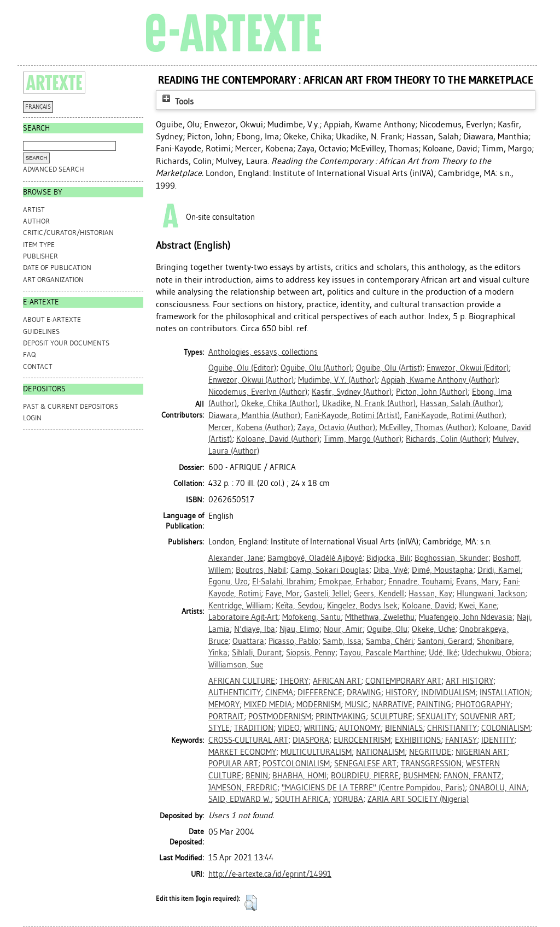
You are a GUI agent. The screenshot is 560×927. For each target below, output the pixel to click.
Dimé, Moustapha (442, 570)
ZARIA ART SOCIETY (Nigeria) (418, 799)
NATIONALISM (380, 752)
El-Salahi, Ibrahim (283, 581)
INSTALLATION (505, 692)
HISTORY (401, 692)
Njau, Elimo (299, 629)
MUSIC (356, 704)
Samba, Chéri (389, 641)
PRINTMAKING (341, 716)
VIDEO (289, 728)
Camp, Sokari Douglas (329, 570)
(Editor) (242, 368)
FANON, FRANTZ (472, 776)
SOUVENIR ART (486, 716)
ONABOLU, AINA (498, 788)
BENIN (257, 776)
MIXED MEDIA (268, 704)
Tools (177, 101)
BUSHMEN (421, 776)
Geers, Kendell (379, 594)
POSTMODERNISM (279, 716)
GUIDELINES (41, 331)
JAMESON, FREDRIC (242, 788)
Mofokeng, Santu (311, 617)
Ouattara (248, 641)
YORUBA (348, 799)
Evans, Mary (477, 581)
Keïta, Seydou (299, 606)
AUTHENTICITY (234, 692)
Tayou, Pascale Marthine (382, 653)
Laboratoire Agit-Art (243, 617)
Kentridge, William (239, 606)
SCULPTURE (391, 716)
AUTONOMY (360, 728)
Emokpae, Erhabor (351, 581)
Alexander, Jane (235, 558)
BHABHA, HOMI (299, 776)
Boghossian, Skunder (451, 558)
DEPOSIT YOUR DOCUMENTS (66, 343)
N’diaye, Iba (254, 629)
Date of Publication (57, 267)
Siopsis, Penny (310, 653)
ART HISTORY (469, 681)
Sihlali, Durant (257, 653)
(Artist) (389, 368)
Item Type (39, 244)
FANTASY (461, 740)
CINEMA (279, 692)
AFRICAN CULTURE (241, 681)
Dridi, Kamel (499, 570)
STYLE (219, 728)
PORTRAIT (226, 716)
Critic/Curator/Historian (68, 232)
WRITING (319, 728)
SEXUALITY (436, 716)
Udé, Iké (443, 653)
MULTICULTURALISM (316, 752)
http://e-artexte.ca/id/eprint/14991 (269, 874)
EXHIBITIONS (418, 740)
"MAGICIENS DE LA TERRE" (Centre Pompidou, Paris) (373, 788)
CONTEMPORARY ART (403, 681)
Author (36, 221)
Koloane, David (428, 606)
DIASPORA (311, 740)
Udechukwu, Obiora (495, 653)
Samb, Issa (342, 641)
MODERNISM (318, 704)
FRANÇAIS (38, 106)
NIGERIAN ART (481, 752)
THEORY (293, 681)
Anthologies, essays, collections (263, 352)
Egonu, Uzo (228, 581)
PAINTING (434, 704)
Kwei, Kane (478, 606)
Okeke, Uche (433, 629)
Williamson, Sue (235, 665)
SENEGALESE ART (365, 763)
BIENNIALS (404, 728)
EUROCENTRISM (362, 740)
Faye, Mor (282, 594)
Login (32, 418)
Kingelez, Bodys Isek (362, 606)
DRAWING (364, 692)
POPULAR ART (233, 763)
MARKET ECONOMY (242, 752)
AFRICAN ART (337, 681)
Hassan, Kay (430, 594)
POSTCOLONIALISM (296, 763)
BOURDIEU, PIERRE (365, 776)
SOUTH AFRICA (302, 799)
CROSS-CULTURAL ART (248, 740)
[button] (251, 903)
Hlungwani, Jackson (491, 594)
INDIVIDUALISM (448, 692)
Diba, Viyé (390, 570)
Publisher (40, 256)
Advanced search (53, 169)
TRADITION (253, 728)
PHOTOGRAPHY (483, 704)
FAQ (29, 354)
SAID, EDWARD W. (239, 799)
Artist (34, 210)
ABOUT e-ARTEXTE (52, 319)
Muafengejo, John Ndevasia (465, 617)
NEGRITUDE (430, 752)
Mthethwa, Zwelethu (380, 617)
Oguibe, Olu (387, 629)
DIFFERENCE (320, 692)
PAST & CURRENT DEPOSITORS (70, 406)
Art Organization (53, 279)
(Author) (316, 368)
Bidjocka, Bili (388, 558)
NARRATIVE (392, 704)
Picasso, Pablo (293, 641)
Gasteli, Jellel (326, 594)
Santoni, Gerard (444, 641)
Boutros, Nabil (261, 570)
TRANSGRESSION (431, 763)
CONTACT (37, 366)
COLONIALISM (505, 728)
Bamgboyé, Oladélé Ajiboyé (314, 558)
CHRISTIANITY (452, 728)
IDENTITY (497, 740)
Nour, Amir (343, 629)
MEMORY (224, 704)
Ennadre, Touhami (420, 581)
